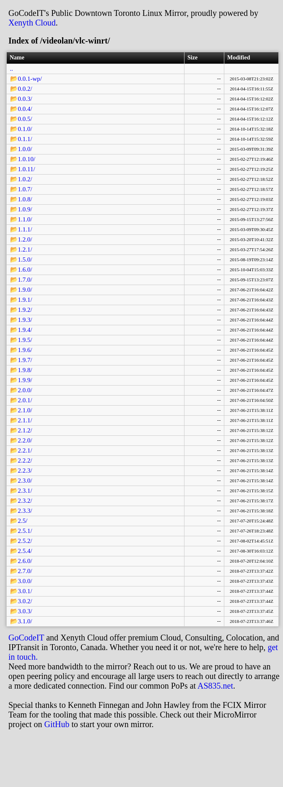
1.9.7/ (25, 360)
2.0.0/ (25, 390)
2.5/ (23, 520)
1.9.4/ (25, 330)
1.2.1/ (25, 249)
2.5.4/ (25, 551)
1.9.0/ (25, 289)
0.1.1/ (25, 139)
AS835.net (215, 685)
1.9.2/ (25, 309)
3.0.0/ (25, 581)
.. (11, 68)
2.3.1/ (25, 490)
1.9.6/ (25, 350)
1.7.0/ (25, 279)
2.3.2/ (25, 500)
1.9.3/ (25, 319)
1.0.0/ (25, 149)
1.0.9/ (25, 209)
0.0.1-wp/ (30, 78)
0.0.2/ (25, 88)
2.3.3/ (25, 510)
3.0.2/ (25, 601)
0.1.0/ (25, 129)
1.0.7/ (25, 189)
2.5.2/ (25, 541)
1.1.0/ (25, 219)
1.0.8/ (25, 199)
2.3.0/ (25, 480)
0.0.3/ (25, 98)
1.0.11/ (26, 169)
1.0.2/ (25, 179)
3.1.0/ (25, 621)
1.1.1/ (25, 229)
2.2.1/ (25, 450)
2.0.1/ (25, 400)
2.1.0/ (25, 410)
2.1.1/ (25, 420)
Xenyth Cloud (32, 22)
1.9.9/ (25, 380)
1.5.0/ (25, 259)
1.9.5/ (25, 340)
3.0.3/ (25, 611)
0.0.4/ (25, 108)
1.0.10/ (27, 159)
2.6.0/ (25, 561)
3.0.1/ (25, 591)
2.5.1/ (25, 530)
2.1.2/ (25, 430)
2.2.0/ (25, 440)
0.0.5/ (25, 119)
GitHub (57, 724)
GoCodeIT (26, 637)
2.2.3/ (25, 470)
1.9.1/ (25, 299)
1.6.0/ (25, 269)
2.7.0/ (25, 571)
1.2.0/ (25, 239)
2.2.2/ (25, 460)
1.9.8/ (25, 370)
